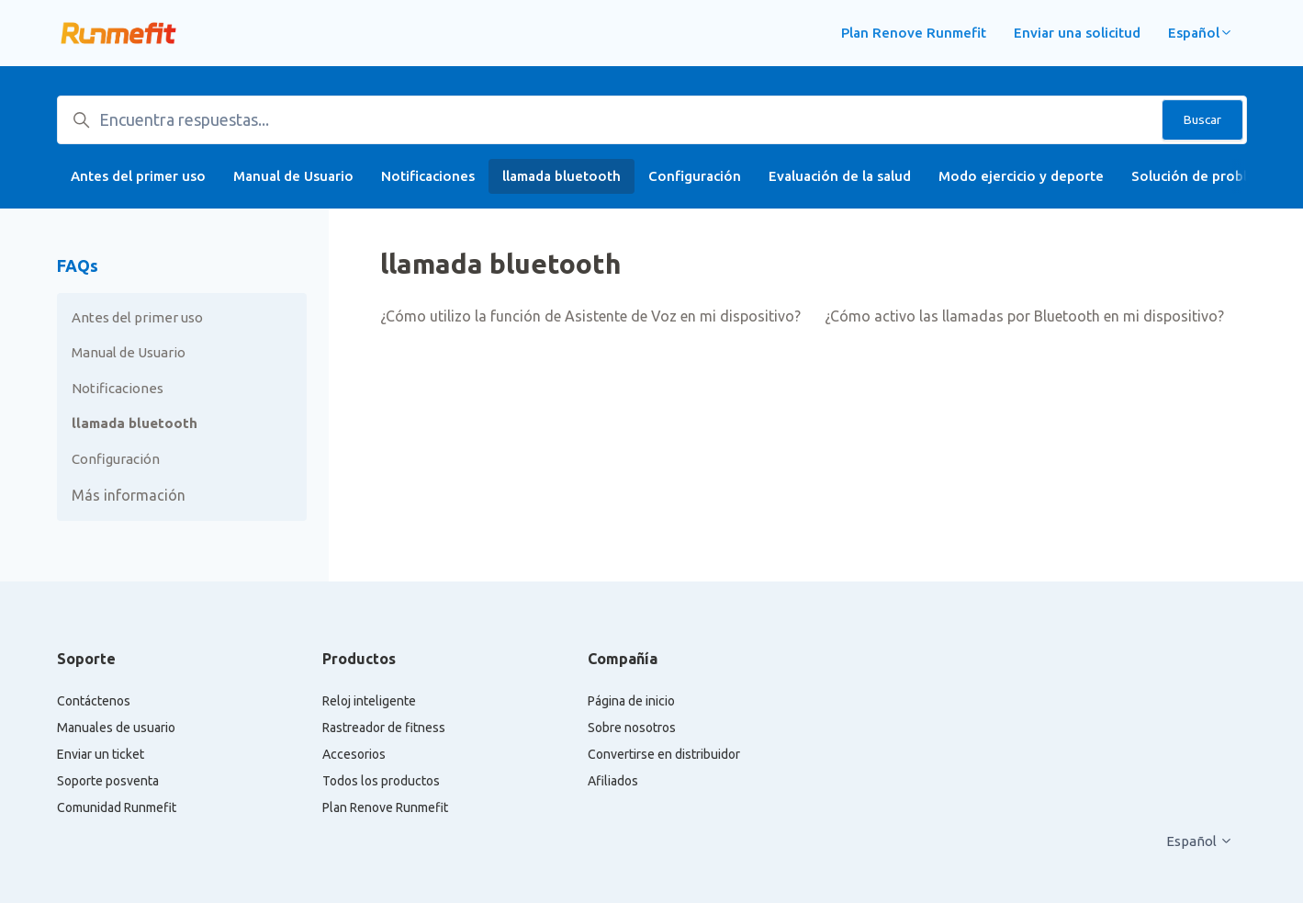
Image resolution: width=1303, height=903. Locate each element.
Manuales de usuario (116, 727)
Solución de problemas (1205, 176)
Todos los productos (381, 780)
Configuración (694, 176)
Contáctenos (93, 701)
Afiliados (613, 780)
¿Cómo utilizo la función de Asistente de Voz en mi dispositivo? (590, 316)
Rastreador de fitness (383, 727)
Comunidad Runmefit (116, 807)
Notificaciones (428, 176)
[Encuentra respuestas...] (652, 120)
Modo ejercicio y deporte (1021, 176)
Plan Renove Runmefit (913, 32)
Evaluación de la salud (840, 176)
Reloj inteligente (369, 701)
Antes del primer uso (138, 176)
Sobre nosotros (632, 727)
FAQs (77, 265)
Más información (128, 495)
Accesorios (354, 754)
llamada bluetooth (561, 176)
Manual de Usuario (293, 176)
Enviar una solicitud (1077, 32)
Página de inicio (631, 701)
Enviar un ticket (100, 754)
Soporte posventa (108, 780)
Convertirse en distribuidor (664, 754)
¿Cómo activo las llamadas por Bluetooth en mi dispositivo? (1024, 316)
